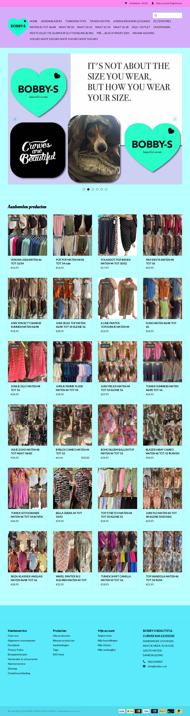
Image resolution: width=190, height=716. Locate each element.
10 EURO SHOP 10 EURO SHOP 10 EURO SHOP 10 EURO (64, 39)
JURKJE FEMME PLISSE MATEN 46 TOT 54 (69, 388)
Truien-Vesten (99, 21)
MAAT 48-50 (66, 27)
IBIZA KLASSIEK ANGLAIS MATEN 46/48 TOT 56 (26, 578)
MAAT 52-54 (102, 27)
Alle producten (61, 635)
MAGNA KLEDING (143, 33)
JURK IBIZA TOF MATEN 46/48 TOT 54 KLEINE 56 (70, 324)
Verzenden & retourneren (23, 659)
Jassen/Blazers (51, 21)
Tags (55, 649)
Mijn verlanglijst (107, 649)
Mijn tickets (104, 645)
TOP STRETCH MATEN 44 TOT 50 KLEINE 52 (116, 514)
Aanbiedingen (61, 645)
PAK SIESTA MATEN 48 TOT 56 (160, 261)
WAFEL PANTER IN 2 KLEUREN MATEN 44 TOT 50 (71, 578)
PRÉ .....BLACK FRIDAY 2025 (113, 33)
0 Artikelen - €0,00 (136, 3)
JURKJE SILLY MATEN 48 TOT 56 (25, 388)
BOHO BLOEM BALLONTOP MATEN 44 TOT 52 (117, 451)
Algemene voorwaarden (21, 640)
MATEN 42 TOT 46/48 (43, 27)
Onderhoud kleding (19, 673)
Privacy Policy (16, 649)
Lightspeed (74, 711)
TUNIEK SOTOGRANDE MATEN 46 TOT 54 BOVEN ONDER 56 (27, 515)
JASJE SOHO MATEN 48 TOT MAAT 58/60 (25, 451)
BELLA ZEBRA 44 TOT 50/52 (69, 514)
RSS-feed (58, 654)
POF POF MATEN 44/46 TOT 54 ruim (70, 261)
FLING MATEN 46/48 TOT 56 (161, 324)
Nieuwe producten (64, 640)
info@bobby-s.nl (157, 666)
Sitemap (12, 668)
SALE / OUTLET (141, 27)
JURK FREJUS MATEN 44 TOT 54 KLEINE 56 (115, 388)
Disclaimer (14, 645)
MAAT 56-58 (121, 27)
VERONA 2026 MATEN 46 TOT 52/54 (26, 261)
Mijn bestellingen (108, 640)
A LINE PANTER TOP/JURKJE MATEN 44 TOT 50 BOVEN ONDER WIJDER (115, 325)
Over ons (13, 635)
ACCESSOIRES (162, 21)
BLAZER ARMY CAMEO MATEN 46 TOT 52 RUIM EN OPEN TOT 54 (162, 451)
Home (33, 21)
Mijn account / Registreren (167, 3)
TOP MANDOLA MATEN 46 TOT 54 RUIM (162, 578)
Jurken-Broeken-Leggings (131, 21)
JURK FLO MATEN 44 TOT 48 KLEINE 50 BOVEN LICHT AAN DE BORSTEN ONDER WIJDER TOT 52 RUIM (161, 515)
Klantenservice (16, 663)
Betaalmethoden (17, 654)
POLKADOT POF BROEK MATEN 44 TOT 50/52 (116, 261)
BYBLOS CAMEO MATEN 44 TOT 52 (72, 451)
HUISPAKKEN (162, 27)
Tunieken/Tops (75, 21)
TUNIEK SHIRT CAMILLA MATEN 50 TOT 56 (116, 578)
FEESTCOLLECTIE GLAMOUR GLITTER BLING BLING (62, 33)
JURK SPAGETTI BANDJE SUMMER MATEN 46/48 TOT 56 (26, 325)
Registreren (105, 635)
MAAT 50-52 (84, 27)
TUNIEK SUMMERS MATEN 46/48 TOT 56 (162, 388)
